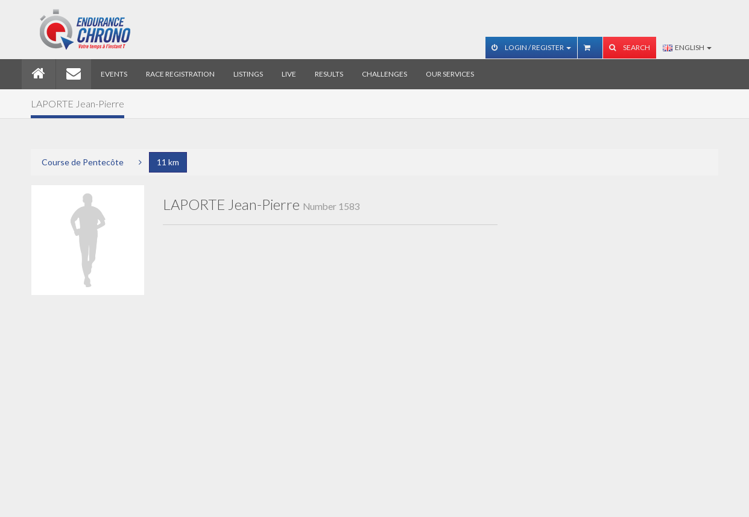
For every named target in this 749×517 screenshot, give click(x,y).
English (687, 47)
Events (114, 73)
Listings (248, 73)
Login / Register (531, 47)
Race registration (180, 73)
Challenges (384, 73)
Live (289, 73)
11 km (168, 162)
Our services (450, 73)
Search (629, 47)
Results (329, 73)
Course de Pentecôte (83, 162)
